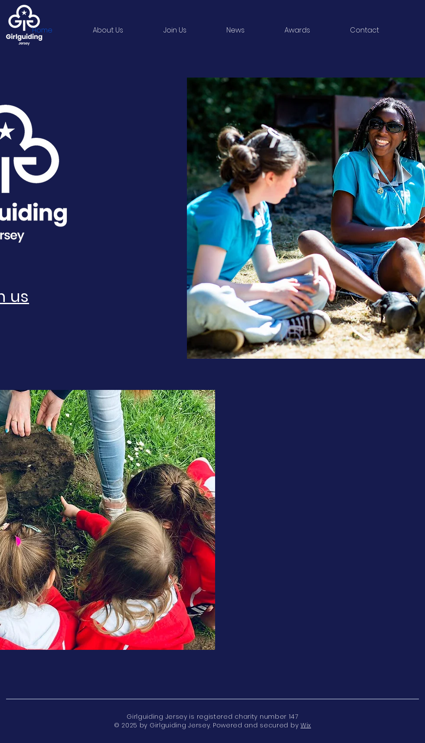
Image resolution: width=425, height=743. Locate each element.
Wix (306, 725)
